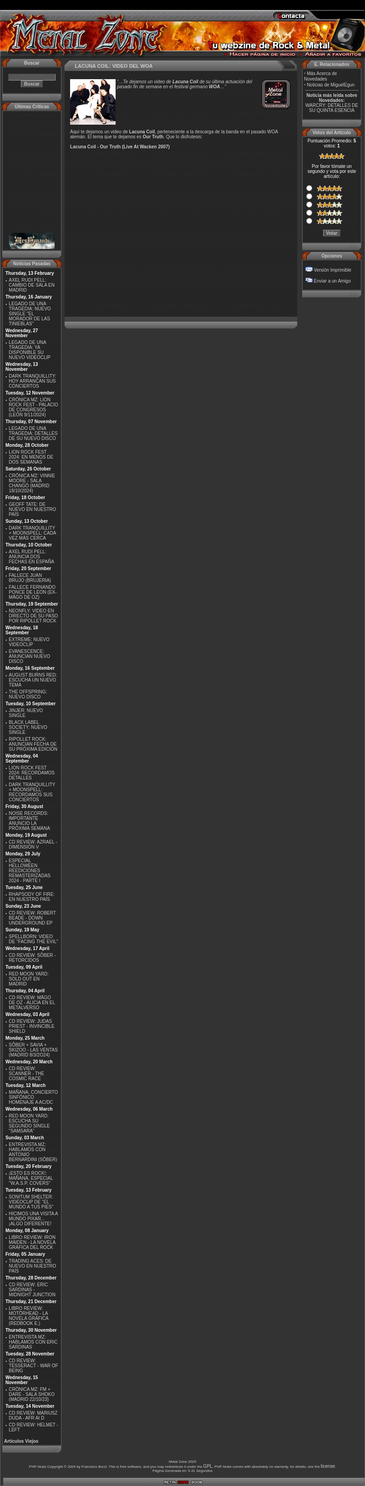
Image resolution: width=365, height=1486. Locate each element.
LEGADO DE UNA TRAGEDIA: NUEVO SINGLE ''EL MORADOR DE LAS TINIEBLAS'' (30, 313)
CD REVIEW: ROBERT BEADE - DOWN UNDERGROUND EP (32, 917)
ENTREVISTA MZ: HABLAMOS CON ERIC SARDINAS (33, 1342)
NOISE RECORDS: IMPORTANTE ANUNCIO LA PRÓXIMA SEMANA (29, 821)
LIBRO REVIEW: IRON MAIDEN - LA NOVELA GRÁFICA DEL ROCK (32, 1242)
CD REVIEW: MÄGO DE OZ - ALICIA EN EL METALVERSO (32, 1002)
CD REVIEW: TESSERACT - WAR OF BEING (33, 1365)
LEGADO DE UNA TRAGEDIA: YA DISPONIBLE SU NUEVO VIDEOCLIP (30, 350)
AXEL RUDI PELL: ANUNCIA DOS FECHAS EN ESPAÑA (31, 556)
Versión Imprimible (332, 270)
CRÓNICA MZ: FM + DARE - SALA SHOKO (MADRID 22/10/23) (32, 1394)
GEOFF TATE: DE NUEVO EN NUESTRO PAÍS (32, 509)
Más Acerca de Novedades (320, 76)
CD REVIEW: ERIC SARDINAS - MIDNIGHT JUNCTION (32, 1289)
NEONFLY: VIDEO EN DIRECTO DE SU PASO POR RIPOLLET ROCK (33, 615)
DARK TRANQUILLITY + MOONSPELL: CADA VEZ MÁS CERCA (32, 533)
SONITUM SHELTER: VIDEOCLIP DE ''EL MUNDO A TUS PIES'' (31, 1201)
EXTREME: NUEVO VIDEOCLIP (29, 642)
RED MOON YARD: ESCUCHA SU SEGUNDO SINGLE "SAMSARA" (29, 1123)
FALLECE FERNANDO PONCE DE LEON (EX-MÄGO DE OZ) (32, 592)
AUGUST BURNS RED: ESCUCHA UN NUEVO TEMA (33, 679)
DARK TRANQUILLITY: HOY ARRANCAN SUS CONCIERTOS (32, 381)
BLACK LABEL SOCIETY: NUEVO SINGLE (28, 727)
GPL (208, 1466)
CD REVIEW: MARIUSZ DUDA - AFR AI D (33, 1415)
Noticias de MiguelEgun (331, 84)
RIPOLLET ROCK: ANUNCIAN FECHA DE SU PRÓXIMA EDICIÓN (33, 744)
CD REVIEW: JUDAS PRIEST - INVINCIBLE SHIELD (31, 1026)
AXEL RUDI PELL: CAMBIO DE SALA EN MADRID (32, 285)
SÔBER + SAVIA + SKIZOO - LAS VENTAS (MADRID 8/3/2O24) (33, 1049)
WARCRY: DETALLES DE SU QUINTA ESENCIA (331, 108)
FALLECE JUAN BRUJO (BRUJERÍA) (30, 578)
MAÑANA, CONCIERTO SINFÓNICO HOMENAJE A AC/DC (33, 1097)
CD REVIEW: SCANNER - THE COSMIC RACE (26, 1073)
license (328, 1466)
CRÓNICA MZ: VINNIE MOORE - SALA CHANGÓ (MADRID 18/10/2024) (32, 483)
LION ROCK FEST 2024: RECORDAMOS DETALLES (32, 772)
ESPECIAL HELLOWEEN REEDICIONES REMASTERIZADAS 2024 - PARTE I (30, 870)
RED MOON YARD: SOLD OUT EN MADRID (28, 978)
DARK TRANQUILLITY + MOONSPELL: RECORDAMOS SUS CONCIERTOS (32, 792)
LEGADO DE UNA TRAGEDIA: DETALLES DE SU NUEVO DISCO (33, 433)
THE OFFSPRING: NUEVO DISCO (28, 694)
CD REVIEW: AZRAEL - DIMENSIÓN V (33, 844)
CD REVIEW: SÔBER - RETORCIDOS (32, 958)
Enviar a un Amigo (332, 280)
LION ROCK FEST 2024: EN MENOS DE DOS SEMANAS (31, 457)
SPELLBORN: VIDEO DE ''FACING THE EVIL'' (33, 939)
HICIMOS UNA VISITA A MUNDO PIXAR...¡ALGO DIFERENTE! (33, 1218)
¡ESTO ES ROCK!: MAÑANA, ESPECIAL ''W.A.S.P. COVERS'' (31, 1178)
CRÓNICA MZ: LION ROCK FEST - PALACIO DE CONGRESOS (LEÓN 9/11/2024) (33, 407)
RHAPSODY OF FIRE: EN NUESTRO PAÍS (32, 897)
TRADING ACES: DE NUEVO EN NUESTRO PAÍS (32, 1266)
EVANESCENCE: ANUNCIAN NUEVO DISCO (29, 656)
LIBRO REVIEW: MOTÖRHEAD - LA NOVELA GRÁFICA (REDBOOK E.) (28, 1316)
